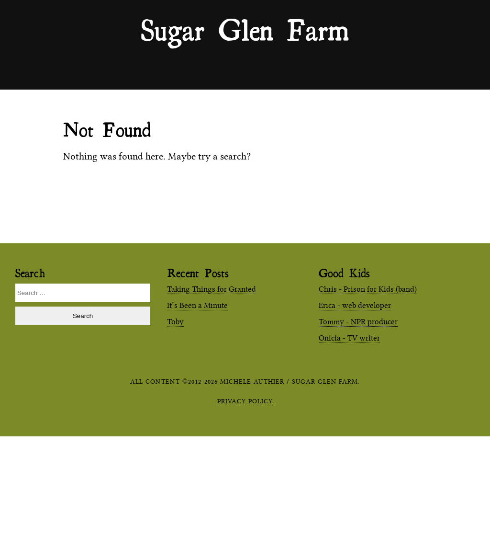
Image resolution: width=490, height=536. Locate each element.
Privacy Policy (245, 401)
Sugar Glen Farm (245, 29)
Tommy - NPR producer (358, 321)
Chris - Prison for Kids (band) (368, 289)
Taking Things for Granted (211, 289)
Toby (175, 321)
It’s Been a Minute (197, 305)
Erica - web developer (355, 305)
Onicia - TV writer (349, 337)
